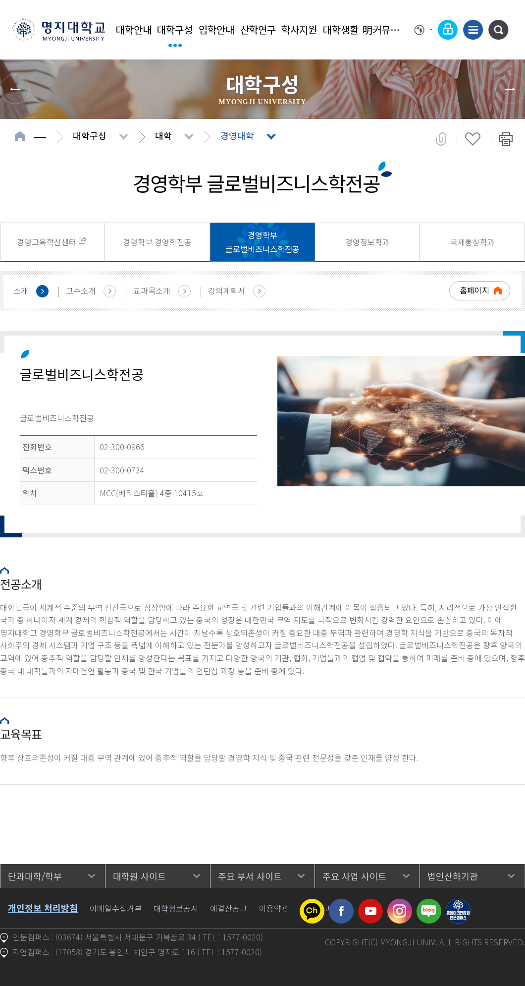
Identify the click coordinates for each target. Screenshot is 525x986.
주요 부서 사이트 (250, 876)
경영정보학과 (367, 242)
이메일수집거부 (116, 908)
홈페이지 (474, 290)
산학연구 (258, 29)
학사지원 (299, 29)
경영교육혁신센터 (46, 242)
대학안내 (134, 29)
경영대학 (237, 135)
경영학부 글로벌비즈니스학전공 (262, 242)
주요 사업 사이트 (354, 876)
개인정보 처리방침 (43, 907)
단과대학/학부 (35, 876)
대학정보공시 (176, 908)
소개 (20, 290)
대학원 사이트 (139, 876)
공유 (441, 138)
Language (423, 30)
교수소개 (81, 290)
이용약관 (274, 908)
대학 (163, 135)
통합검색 (498, 30)
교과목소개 (151, 290)
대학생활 (341, 29)
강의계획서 (226, 290)
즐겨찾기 (472, 138)
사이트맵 (473, 30)
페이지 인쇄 (506, 138)
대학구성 (175, 29)
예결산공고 (228, 908)
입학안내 (216, 29)
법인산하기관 (452, 876)
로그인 (448, 30)
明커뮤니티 (382, 29)
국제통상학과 (472, 242)
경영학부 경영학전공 (157, 242)
